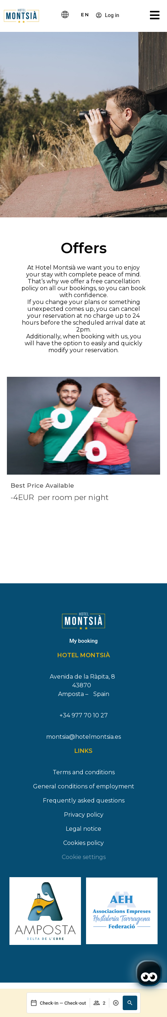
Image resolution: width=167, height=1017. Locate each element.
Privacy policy (83, 814)
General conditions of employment (83, 786)
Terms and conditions (84, 772)
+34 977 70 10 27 (84, 715)
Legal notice (83, 828)
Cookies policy (83, 842)
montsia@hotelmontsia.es (83, 736)
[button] (130, 1003)
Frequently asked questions (84, 800)
